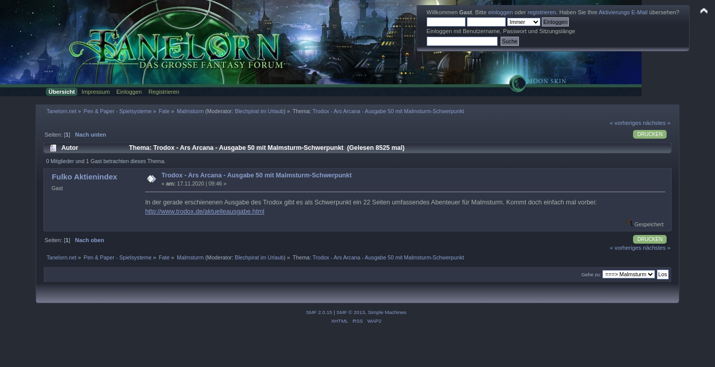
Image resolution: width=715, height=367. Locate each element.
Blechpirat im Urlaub (259, 111)
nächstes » (656, 123)
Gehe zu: (591, 274)
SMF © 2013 (351, 312)
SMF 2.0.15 (319, 312)
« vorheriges (625, 123)
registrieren (542, 12)
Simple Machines (387, 312)
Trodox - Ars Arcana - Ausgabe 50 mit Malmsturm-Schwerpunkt (256, 175)
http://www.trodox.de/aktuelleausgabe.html (204, 211)
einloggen (500, 12)
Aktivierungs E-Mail (623, 12)
